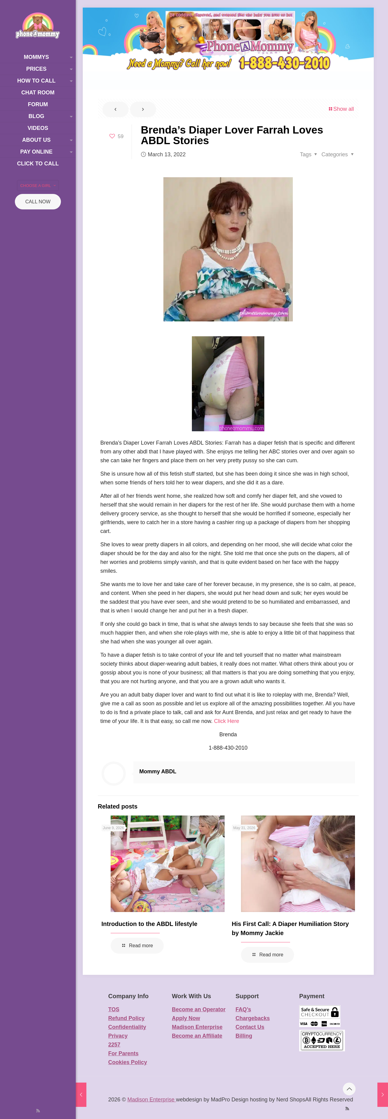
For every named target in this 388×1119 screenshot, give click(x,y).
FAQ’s (243, 1009)
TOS (113, 1009)
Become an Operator (199, 1009)
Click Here (226, 721)
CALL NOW (38, 201)
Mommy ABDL (157, 771)
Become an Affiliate (197, 1036)
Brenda (228, 734)
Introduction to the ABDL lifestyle (150, 924)
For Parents (123, 1053)
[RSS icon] (38, 1110)
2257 (114, 1045)
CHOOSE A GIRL (38, 185)
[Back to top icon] (349, 1089)
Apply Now (186, 1018)
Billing (244, 1036)
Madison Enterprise (197, 1027)
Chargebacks (253, 1018)
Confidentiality (127, 1027)
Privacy (118, 1036)
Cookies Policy (127, 1062)
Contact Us (250, 1027)
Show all (341, 109)
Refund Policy (126, 1018)
